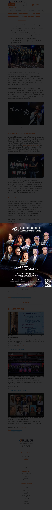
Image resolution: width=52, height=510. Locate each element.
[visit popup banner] (26, 255)
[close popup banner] (50, 224)
